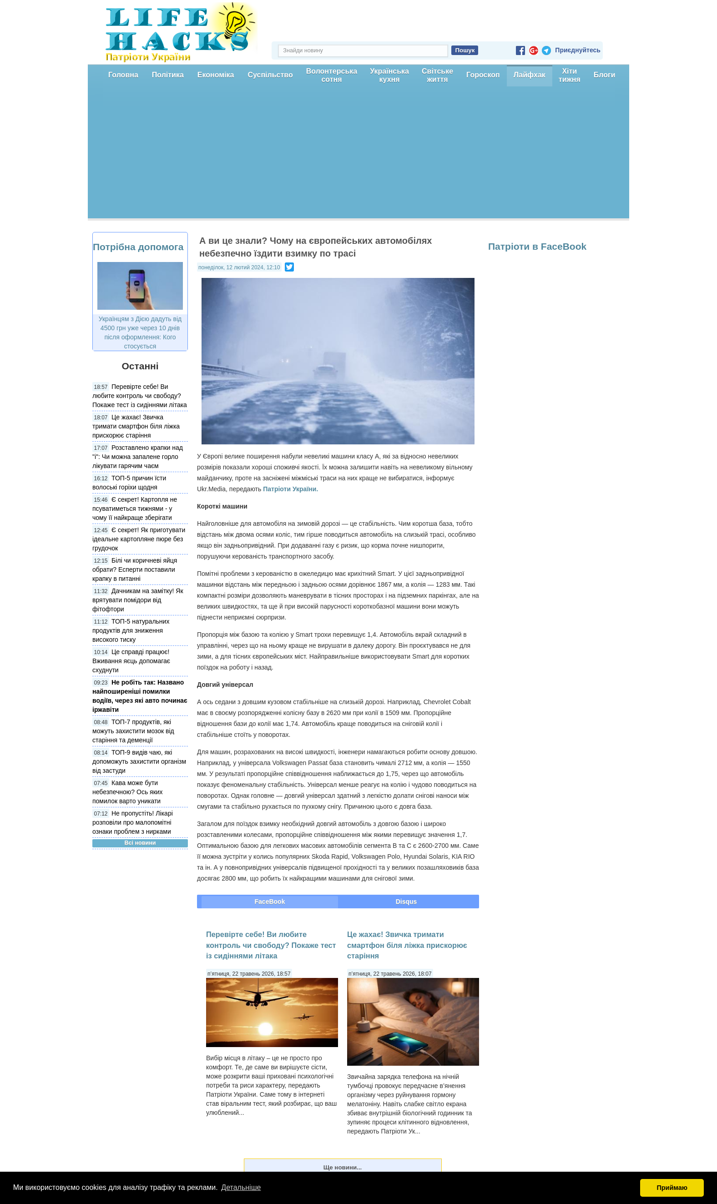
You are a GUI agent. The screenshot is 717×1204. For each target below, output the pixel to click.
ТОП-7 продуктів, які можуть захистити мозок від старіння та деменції (133, 731)
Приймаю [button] (671, 1187)
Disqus (406, 901)
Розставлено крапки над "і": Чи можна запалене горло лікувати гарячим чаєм (137, 456)
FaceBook (270, 901)
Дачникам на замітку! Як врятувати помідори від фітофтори (137, 600)
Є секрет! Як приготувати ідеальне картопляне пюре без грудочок (138, 539)
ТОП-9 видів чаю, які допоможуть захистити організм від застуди (139, 761)
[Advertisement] (358, 154)
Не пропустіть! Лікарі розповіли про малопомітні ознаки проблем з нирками (132, 822)
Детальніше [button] (241, 1187)
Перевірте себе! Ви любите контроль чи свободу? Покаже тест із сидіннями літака (139, 395)
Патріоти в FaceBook (537, 246)
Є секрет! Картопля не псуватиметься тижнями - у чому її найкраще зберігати (134, 508)
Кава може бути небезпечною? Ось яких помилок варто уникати (127, 792)
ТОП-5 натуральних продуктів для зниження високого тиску (130, 630)
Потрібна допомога (138, 247)
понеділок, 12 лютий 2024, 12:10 (239, 267)
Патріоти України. (290, 489)
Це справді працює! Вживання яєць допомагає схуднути (131, 661)
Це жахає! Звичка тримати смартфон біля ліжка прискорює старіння (136, 426)
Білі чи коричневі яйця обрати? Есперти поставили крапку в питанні (134, 569)
